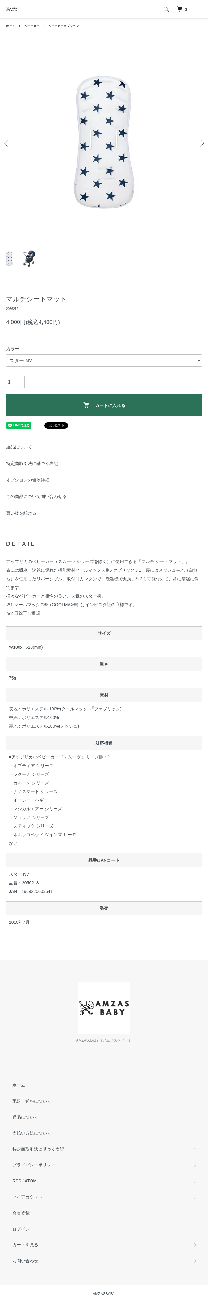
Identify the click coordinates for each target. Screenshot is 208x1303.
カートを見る (25, 1244)
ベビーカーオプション (63, 25)
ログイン (21, 1229)
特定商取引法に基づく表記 (32, 463)
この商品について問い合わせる (36, 496)
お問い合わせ (25, 1260)
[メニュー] (198, 9)
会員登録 (21, 1213)
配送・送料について (31, 1101)
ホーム (10, 25)
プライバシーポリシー (34, 1164)
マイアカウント (27, 1196)
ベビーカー (32, 25)
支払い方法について (31, 1133)
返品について (19, 446)
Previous (7, 143)
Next (201, 143)
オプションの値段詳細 (27, 479)
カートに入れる (104, 405)
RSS (16, 1180)
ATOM (31, 1180)
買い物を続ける (21, 513)
